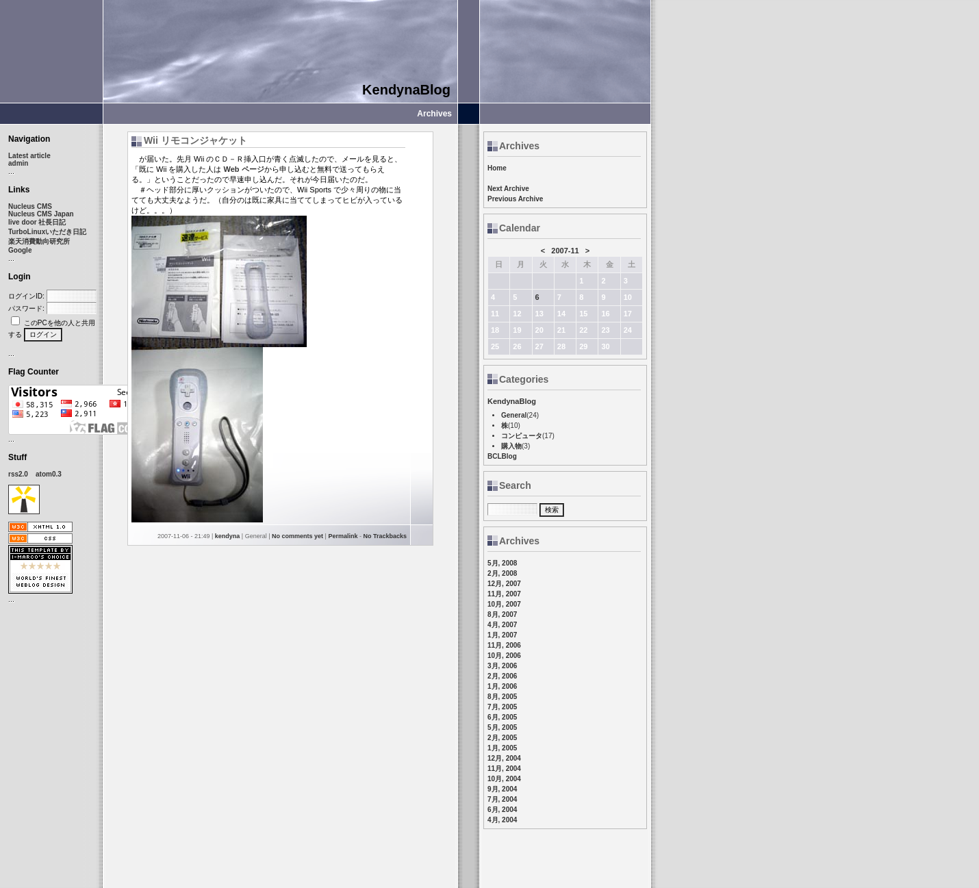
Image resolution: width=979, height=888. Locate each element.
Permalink (342, 536)
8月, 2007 (502, 614)
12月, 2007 (504, 583)
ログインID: (26, 296)
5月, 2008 (502, 563)
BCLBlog (502, 456)
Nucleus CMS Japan (41, 214)
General (513, 415)
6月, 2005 (502, 717)
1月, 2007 (502, 635)
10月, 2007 (504, 604)
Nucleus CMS (30, 206)
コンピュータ (521, 436)
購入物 (511, 446)
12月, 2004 (504, 758)
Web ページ (243, 169)
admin (18, 163)
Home (497, 168)
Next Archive (508, 188)
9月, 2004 (502, 789)
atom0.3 (49, 474)
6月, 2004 (502, 809)
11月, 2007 (504, 594)
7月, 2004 (502, 799)
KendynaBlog (406, 89)
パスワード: (26, 308)
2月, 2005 (502, 737)
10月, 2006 (504, 655)
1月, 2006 (502, 686)
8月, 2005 (502, 696)
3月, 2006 (502, 666)
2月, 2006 (502, 676)
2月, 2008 (502, 573)
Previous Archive (515, 199)
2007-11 (564, 250)
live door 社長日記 (37, 222)
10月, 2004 (504, 779)
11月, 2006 (504, 645)
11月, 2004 (504, 768)
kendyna (227, 536)
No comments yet (297, 536)
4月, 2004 (502, 820)
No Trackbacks (385, 536)
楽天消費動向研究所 (39, 241)
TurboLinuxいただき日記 (47, 232)
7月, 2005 (502, 707)
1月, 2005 (502, 748)
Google (19, 250)
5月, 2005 (502, 727)
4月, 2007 (502, 625)
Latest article (29, 156)
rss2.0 (18, 474)
